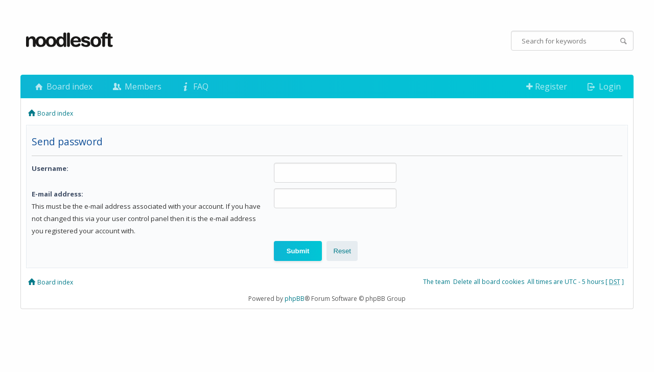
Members (136, 86)
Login (603, 86)
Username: (50, 168)
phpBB (295, 298)
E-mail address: (57, 194)
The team (436, 281)
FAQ (194, 86)
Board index (62, 86)
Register (546, 86)
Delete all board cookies (488, 281)
